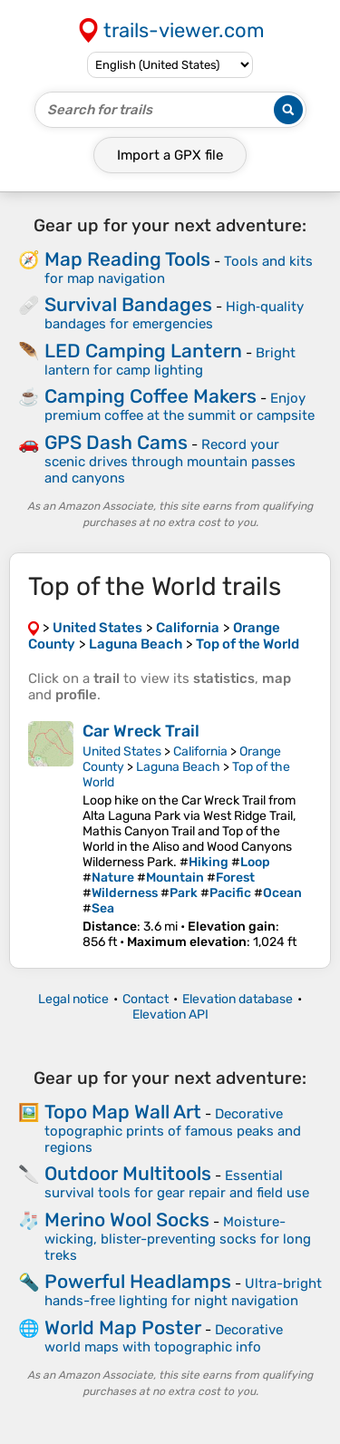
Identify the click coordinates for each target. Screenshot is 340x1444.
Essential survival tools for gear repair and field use (176, 1184)
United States (122, 751)
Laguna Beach (178, 767)
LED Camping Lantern (143, 350)
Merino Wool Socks (126, 1219)
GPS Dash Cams (116, 442)
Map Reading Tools (127, 259)
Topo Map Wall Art (122, 1111)
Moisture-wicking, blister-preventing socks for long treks (177, 1239)
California (200, 751)
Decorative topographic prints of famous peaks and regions (172, 1131)
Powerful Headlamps (137, 1281)
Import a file (170, 155)
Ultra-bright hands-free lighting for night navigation (183, 1292)
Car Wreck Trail (141, 731)
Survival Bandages (128, 304)
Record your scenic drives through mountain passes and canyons (170, 461)
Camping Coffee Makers (150, 396)
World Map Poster (122, 1327)
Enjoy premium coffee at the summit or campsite (179, 407)
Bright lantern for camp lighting (170, 361)
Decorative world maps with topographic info (163, 1338)
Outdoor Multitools (127, 1173)
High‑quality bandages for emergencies (174, 315)
